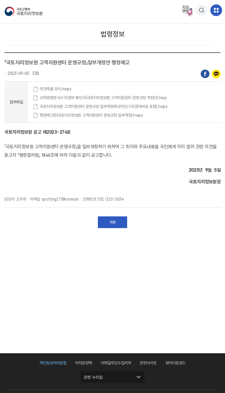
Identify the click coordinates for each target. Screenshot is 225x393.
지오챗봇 (187, 10)
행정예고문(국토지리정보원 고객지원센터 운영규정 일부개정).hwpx (91, 115)
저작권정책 (83, 363)
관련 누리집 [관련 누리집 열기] (93, 377)
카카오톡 (216, 74)
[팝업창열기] (201, 10)
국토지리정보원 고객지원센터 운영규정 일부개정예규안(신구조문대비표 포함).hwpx (103, 106)
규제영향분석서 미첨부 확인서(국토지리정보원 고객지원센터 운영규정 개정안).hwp (103, 97)
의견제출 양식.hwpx (55, 89)
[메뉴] (216, 10)
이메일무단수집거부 (116, 363)
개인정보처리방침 (52, 363)
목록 (113, 222)
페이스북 (205, 74)
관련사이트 (148, 363)
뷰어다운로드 (176, 363)
